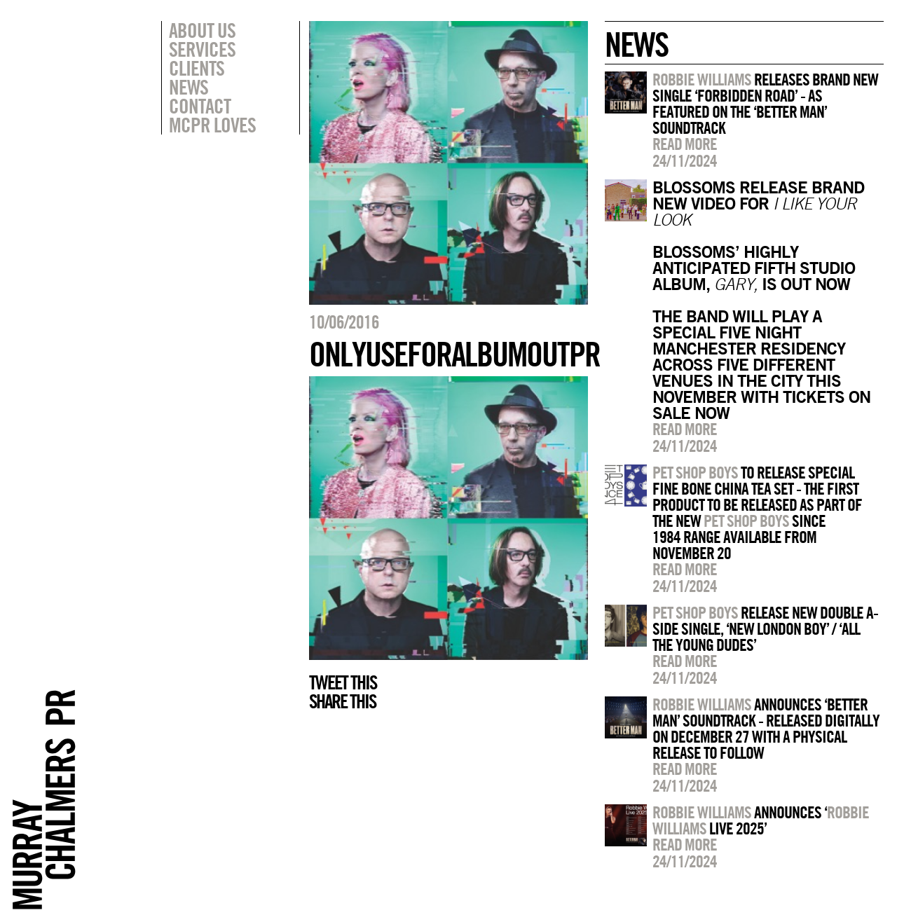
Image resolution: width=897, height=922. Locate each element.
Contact (200, 105)
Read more (684, 143)
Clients (196, 68)
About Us (202, 30)
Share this (342, 701)
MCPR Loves (212, 124)
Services (202, 49)
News (188, 86)
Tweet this (342, 682)
